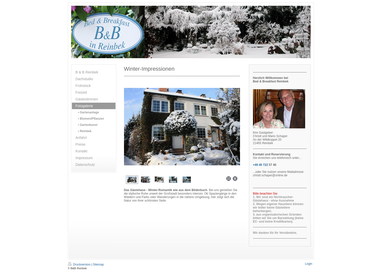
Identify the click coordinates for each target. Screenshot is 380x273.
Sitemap (98, 264)
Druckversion (80, 264)
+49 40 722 (260, 165)
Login (308, 264)
